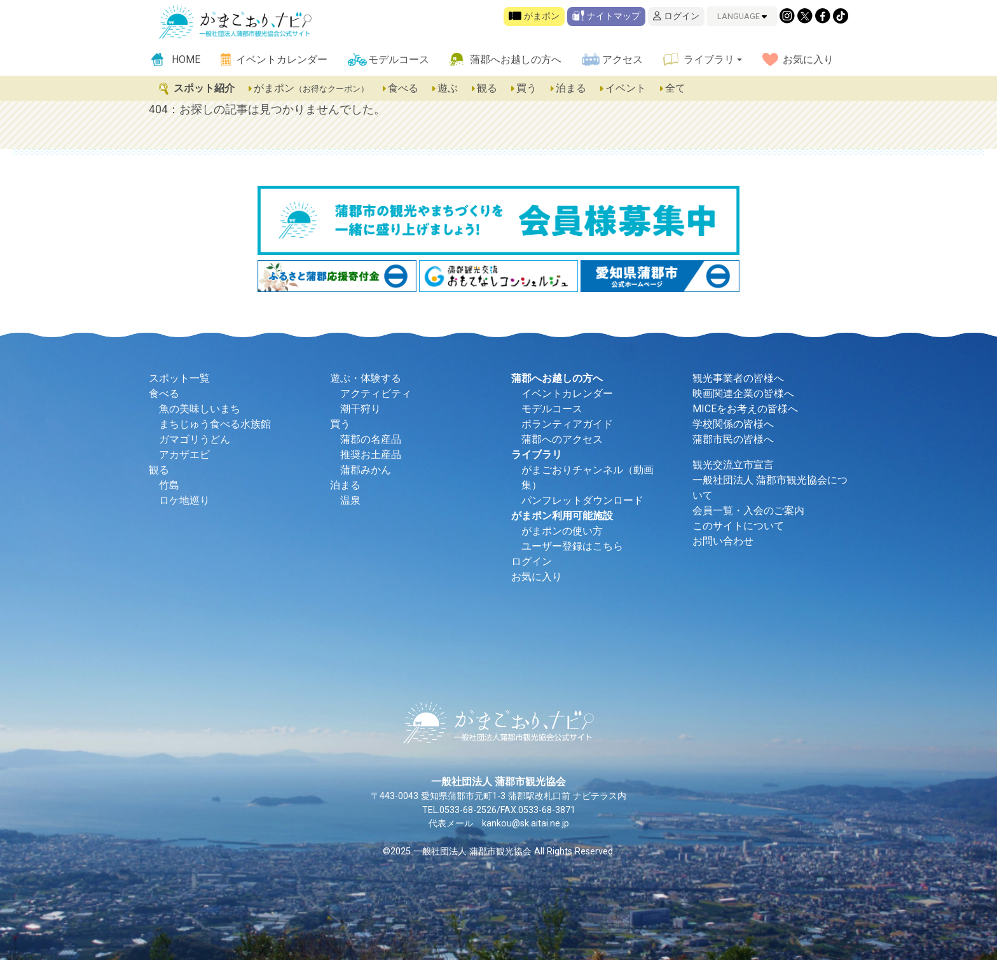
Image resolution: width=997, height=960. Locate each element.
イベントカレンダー (281, 59)
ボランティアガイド (567, 424)
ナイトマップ (606, 16)
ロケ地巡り (184, 500)
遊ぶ (445, 88)
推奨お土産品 (370, 455)
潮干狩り (360, 409)
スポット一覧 (179, 378)
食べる (401, 88)
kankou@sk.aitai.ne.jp (525, 823)
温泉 (350, 500)
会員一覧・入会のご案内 (748, 510)
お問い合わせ (722, 541)
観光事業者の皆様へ (738, 378)
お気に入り (808, 59)
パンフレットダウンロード (582, 500)
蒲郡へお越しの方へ (515, 59)
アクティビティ (375, 393)
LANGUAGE (742, 16)
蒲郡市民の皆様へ (733, 439)
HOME (186, 59)
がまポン (534, 16)
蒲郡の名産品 (370, 439)
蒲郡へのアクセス (562, 439)
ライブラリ (709, 59)
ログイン (676, 16)
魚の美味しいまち (199, 409)
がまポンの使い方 (562, 531)
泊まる (569, 88)
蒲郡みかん (365, 470)
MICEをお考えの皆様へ (745, 409)
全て (672, 88)
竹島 (169, 485)
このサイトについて (738, 526)
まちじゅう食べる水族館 (215, 424)
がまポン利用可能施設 (562, 516)
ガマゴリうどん (194, 439)
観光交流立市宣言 (733, 465)
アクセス (622, 59)
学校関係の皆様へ (733, 424)
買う (524, 88)
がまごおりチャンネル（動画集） (587, 477)
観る (485, 88)
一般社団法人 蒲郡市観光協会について (770, 487)
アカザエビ (184, 455)
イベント (624, 88)
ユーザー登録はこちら (572, 546)
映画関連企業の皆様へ (743, 393)
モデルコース (398, 59)
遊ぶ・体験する (365, 378)
